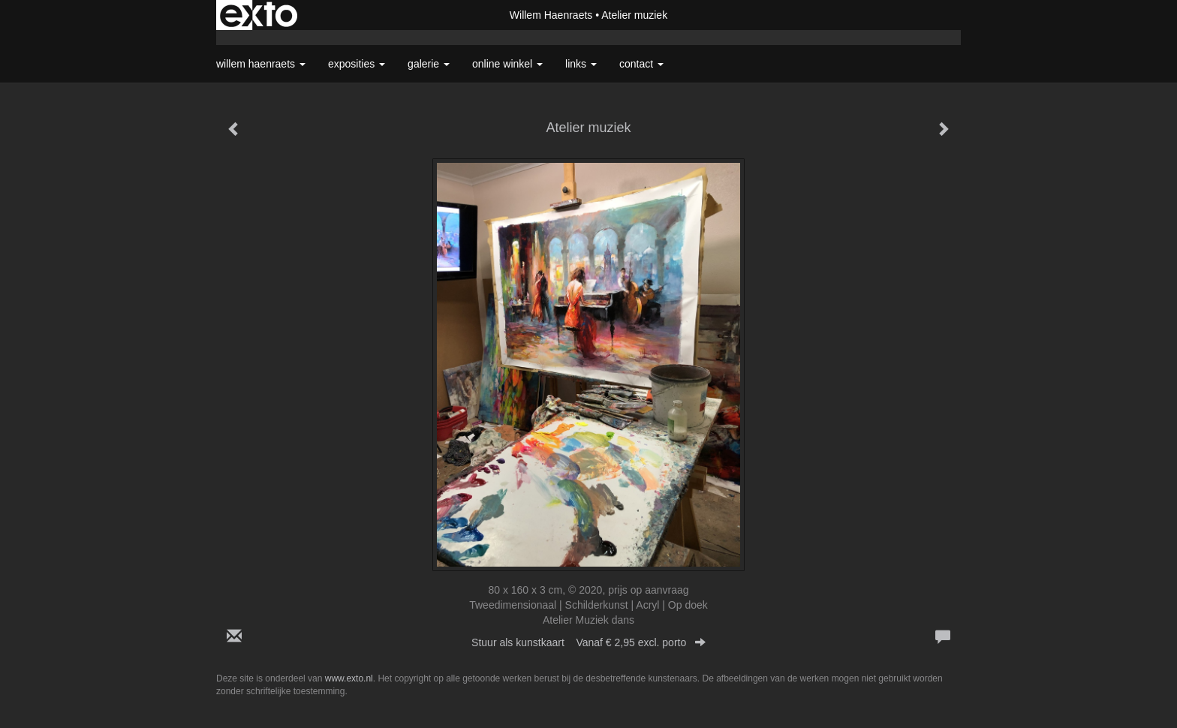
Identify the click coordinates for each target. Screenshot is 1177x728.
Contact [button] (641, 64)
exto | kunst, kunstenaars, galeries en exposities (258, 15)
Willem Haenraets (551, 15)
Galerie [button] (429, 64)
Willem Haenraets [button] (261, 64)
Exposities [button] (356, 64)
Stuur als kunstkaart (588, 642)
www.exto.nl (349, 678)
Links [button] (581, 64)
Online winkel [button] (507, 64)
